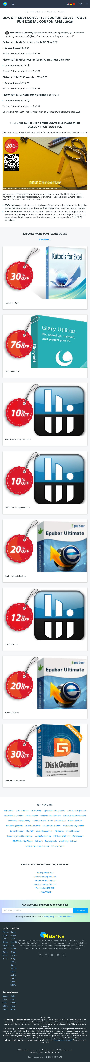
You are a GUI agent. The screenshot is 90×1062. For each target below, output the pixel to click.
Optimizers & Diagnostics (54, 810)
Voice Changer (32, 815)
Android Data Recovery (13, 815)
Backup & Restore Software (74, 815)
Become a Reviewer (14, 1009)
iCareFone (6, 942)
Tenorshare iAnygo (6, 955)
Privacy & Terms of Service (63, 1040)
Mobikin (14, 975)
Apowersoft (14, 981)
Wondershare (14, 945)
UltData (6, 945)
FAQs (13, 996)
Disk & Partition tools (57, 820)
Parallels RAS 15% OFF (45, 888)
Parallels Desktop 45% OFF (45, 876)
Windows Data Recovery (50, 815)
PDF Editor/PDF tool (61, 836)
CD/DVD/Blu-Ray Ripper (23, 841)
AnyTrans (6, 948)
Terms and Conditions (66, 917)
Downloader (78, 836)
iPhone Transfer (39, 820)
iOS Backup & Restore (52, 826)
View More (44, 239)
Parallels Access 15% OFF (45, 880)
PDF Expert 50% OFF (45, 873)
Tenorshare (14, 938)
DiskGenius (6, 952)
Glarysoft (14, 958)
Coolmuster (6, 938)
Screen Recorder (17, 831)
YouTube (52, 955)
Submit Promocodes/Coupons (14, 1006)
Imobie (13, 968)
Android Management (76, 810)
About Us (6, 996)
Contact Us (6, 1009)
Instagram (40, 955)
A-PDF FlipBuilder (14, 985)
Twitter (58, 955)
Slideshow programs (14, 826)
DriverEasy (6, 935)
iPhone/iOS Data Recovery (19, 820)
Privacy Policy (49, 917)
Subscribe (80, 910)
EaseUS (14, 942)
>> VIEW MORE (45, 892)
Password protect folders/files (19, 836)
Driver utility (36, 810)
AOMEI (13, 948)
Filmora (6, 932)
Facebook (46, 955)
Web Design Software (68, 841)
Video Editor (9, 810)
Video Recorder (57, 846)
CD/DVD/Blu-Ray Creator (73, 826)
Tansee (13, 971)
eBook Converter (33, 826)
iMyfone (14, 955)
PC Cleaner (59, 831)
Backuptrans (14, 965)
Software (39, 841)
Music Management (44, 831)
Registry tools (51, 841)
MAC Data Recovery (43, 836)
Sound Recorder (73, 831)
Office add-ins (23, 810)
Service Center (6, 1002)
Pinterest (64, 955)
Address (6, 1006)
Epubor (14, 978)
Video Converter (75, 820)
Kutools (14, 932)
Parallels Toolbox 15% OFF (45, 884)
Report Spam (14, 999)
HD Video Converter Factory (6, 958)
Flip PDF (29, 831)
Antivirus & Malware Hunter (37, 846)
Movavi (14, 935)
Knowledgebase (14, 1002)
